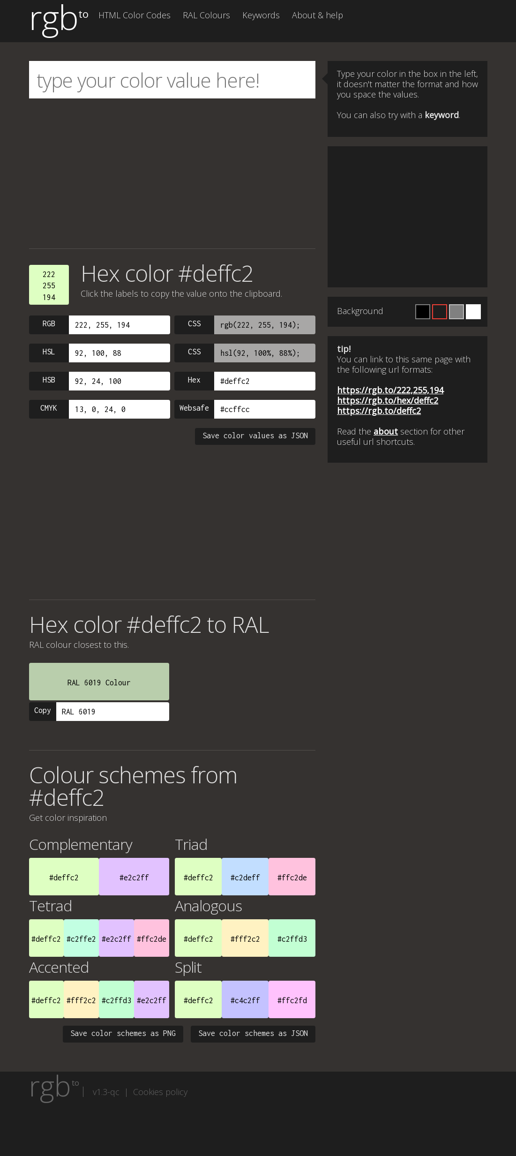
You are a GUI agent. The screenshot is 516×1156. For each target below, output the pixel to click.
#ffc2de (292, 877)
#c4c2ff (245, 1000)
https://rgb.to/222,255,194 (390, 390)
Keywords (261, 15)
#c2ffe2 (81, 939)
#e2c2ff (134, 877)
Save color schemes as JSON (253, 1033)
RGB (49, 323)
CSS (194, 323)
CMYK (48, 408)
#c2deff (245, 877)
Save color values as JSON (255, 435)
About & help (317, 15)
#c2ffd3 (292, 939)
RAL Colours (206, 15)
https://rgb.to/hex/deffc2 (387, 400)
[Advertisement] (172, 173)
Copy (42, 710)
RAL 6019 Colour (99, 682)
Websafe (194, 408)
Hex (194, 379)
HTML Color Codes (134, 15)
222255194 (49, 285)
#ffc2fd (292, 1000)
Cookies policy (160, 1091)
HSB (49, 379)
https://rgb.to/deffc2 (379, 410)
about (386, 431)
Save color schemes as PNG (123, 1033)
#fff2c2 (245, 939)
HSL (49, 351)
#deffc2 (64, 877)
